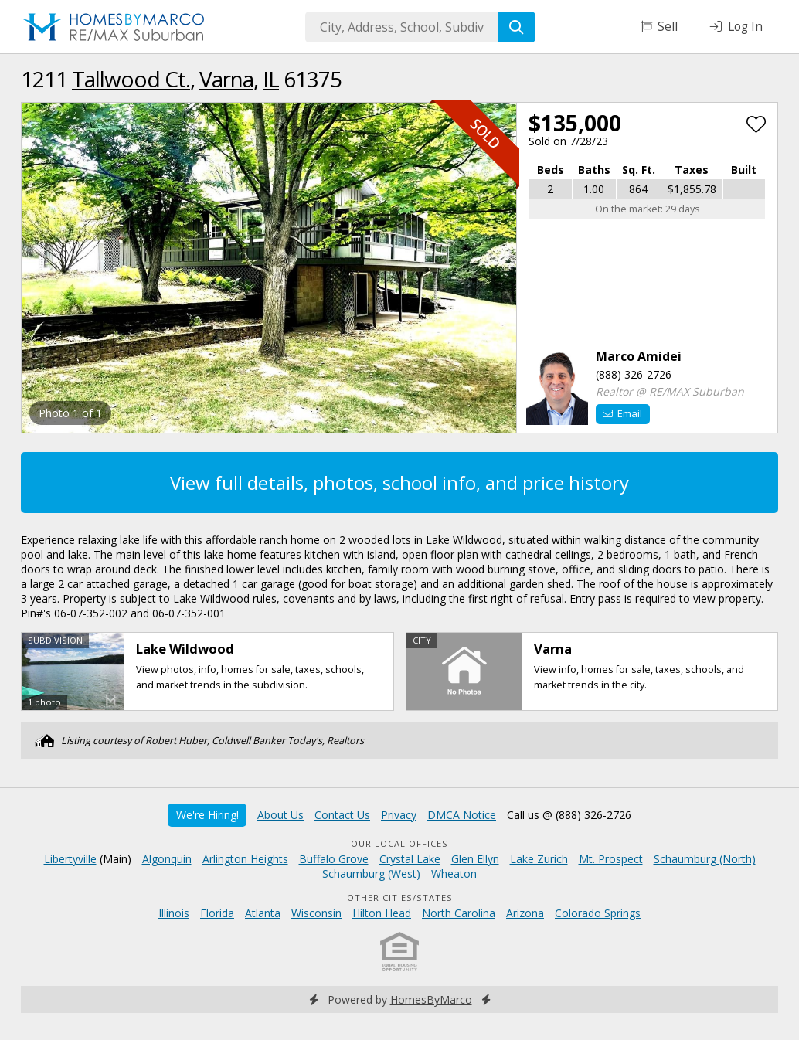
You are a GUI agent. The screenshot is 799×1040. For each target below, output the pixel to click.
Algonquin (167, 858)
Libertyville (70, 858)
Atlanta (262, 913)
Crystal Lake (409, 858)
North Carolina (458, 913)
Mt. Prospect (611, 858)
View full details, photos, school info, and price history (399, 482)
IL (271, 78)
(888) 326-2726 (634, 374)
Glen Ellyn (475, 858)
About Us (280, 814)
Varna (226, 78)
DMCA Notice (461, 814)
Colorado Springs (598, 913)
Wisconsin (316, 913)
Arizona (525, 913)
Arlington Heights (245, 858)
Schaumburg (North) (705, 858)
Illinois (173, 913)
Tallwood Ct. (131, 78)
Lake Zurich (539, 858)
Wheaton (454, 873)
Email (622, 413)
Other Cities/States (400, 897)
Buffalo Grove (334, 858)
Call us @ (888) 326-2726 (569, 814)
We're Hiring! (207, 814)
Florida (217, 913)
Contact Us (342, 814)
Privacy (398, 814)
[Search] (517, 27)
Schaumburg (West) (371, 873)
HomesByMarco (431, 999)
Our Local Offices (399, 843)
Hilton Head (381, 913)
